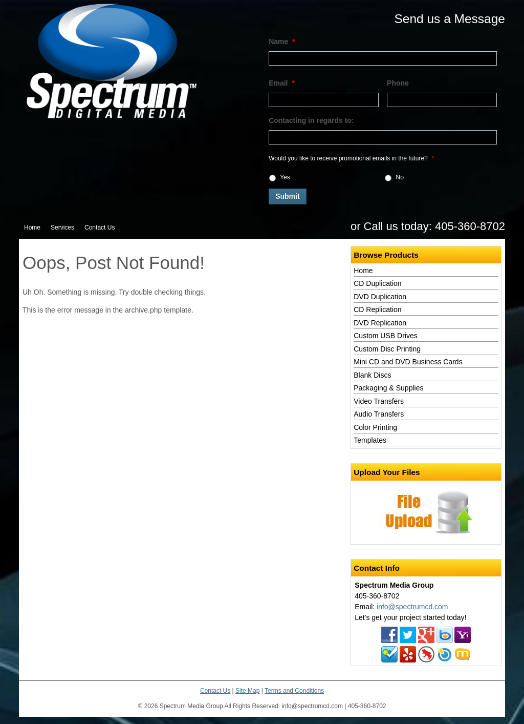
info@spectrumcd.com (412, 607)
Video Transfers (379, 401)
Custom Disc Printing (387, 349)
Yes (285, 177)
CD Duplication (377, 283)
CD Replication (377, 309)
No (400, 177)
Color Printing (375, 427)
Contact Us (99, 227)
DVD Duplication (380, 297)
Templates (370, 440)
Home (32, 227)
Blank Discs (372, 375)
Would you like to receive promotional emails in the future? (351, 158)
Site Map (247, 690)
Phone (398, 83)
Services (62, 227)
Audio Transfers (379, 414)
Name (282, 41)
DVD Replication (380, 323)
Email (282, 83)
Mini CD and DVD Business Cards (408, 362)
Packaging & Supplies (388, 388)
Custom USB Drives (385, 336)
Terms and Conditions (294, 690)
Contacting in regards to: (311, 120)
